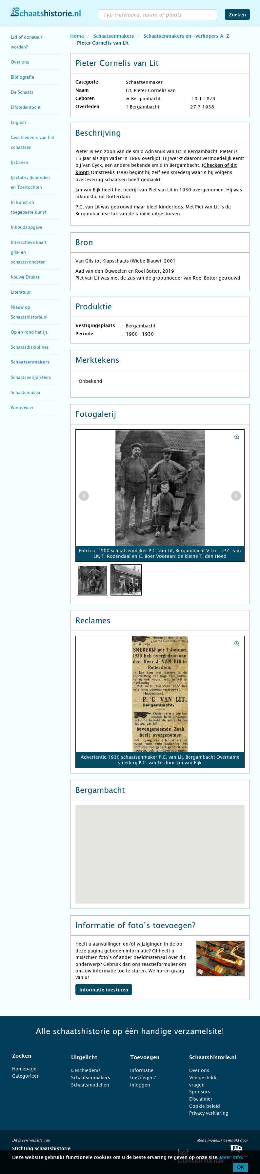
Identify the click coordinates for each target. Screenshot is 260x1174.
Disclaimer (200, 1099)
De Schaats (22, 92)
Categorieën (26, 1076)
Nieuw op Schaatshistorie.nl (29, 312)
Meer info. (231, 1157)
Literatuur (21, 292)
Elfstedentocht (26, 107)
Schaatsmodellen (90, 1084)
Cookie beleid (204, 1106)
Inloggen (140, 1084)
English (18, 122)
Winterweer (22, 407)
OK (240, 1167)
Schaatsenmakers (30, 362)
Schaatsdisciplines (30, 347)
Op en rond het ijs (29, 332)
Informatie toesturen (103, 990)
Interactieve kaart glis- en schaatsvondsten (29, 252)
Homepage (24, 1068)
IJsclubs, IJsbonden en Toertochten (30, 182)
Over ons (20, 62)
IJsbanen (19, 162)
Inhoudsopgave (26, 227)
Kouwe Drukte (25, 277)
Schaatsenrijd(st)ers (31, 377)
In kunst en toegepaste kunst (29, 207)
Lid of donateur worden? (26, 42)
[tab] (33, 1056)
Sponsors (199, 1091)
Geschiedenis (86, 1070)
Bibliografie (22, 77)
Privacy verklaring (209, 1113)
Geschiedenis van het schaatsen (32, 142)
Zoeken (237, 15)
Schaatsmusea (25, 392)
